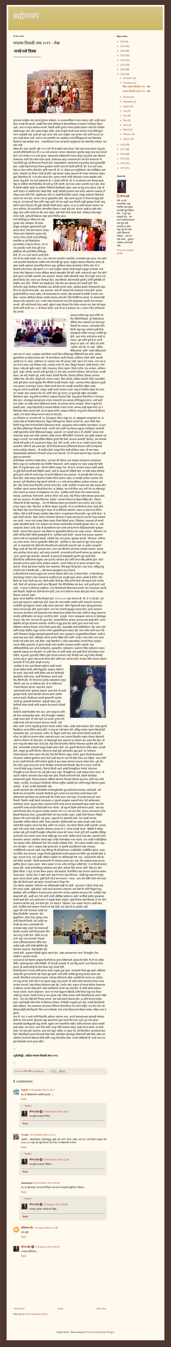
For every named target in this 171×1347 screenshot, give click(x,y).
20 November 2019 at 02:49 (47, 1183)
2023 (123, 55)
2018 (123, 144)
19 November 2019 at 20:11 (42, 1090)
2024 (123, 51)
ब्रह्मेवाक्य (26, 16)
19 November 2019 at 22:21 (43, 1135)
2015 (123, 158)
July (125, 111)
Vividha (25, 1135)
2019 (123, 74)
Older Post (101, 1308)
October (127, 97)
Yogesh (24, 1090)
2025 (123, 46)
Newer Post (19, 1308)
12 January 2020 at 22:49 (46, 1228)
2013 (123, 168)
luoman (90, 1332)
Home (60, 1308)
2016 (123, 154)
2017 (123, 149)
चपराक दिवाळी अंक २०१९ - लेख (136, 91)
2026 (123, 41)
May (125, 120)
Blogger (110, 1332)
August (126, 106)
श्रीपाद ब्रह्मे (33, 1111)
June (125, 115)
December (128, 78)
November (128, 83)
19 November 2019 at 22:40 (56, 1159)
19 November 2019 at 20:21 (56, 1111)
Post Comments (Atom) (37, 1314)
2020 (123, 69)
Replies (27, 1106)
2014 (123, 163)
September (128, 101)
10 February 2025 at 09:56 (55, 1204)
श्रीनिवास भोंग (27, 1228)
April (125, 125)
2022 (123, 60)
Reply (23, 1099)
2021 (123, 65)
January (127, 139)
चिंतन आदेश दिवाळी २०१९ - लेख (136, 86)
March (126, 129)
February (127, 134)
